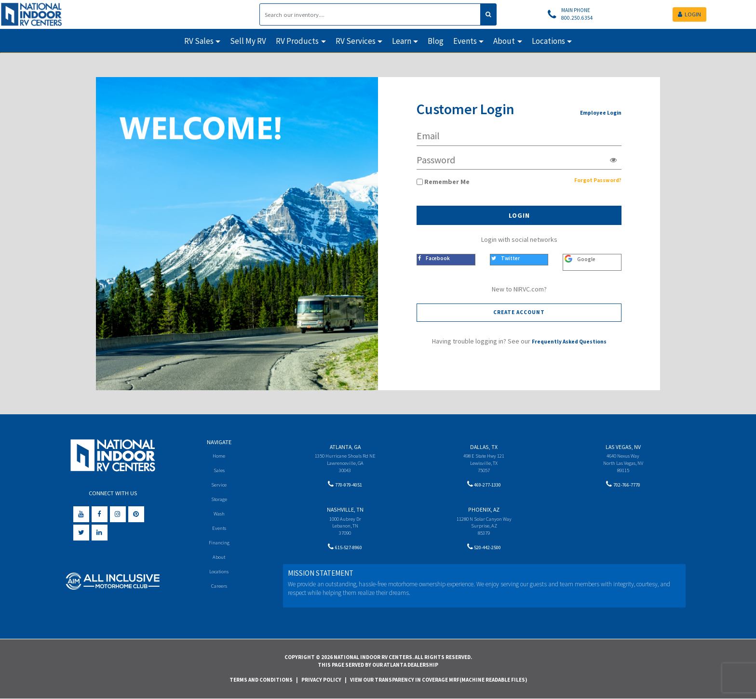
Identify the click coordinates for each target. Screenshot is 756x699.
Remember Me (447, 181)
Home (219, 455)
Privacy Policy (321, 679)
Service (219, 485)
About (219, 559)
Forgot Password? (591, 181)
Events (219, 530)
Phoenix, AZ (484, 511)
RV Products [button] (297, 41)
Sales (219, 470)
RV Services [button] (356, 41)
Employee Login (596, 112)
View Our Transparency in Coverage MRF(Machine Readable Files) (438, 679)
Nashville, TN (345, 511)
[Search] (370, 14)
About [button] (504, 41)
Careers (219, 589)
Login (519, 215)
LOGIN (689, 14)
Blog (436, 41)
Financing (219, 545)
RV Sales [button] (199, 41)
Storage (219, 500)
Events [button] (465, 41)
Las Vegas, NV (623, 446)
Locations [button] (548, 41)
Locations (219, 574)
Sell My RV (248, 41)
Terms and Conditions (261, 679)
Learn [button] (401, 41)
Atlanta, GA (345, 446)
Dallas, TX (484, 446)
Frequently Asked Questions (569, 342)
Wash (219, 515)
